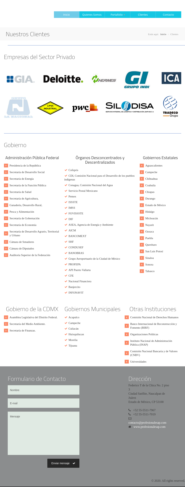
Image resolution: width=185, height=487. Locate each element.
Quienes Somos (92, 14)
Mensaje (43, 433)
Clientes (143, 14)
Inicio (66, 14)
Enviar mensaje (63, 463)
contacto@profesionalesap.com (147, 422)
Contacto (168, 14)
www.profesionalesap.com (150, 426)
